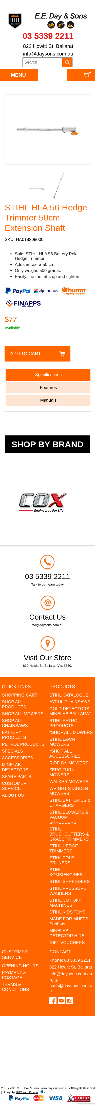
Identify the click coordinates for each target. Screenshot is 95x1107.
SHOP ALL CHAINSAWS (15, 723)
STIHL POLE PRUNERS (61, 860)
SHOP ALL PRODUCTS (14, 704)
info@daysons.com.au (48, 54)
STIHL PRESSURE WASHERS (67, 891)
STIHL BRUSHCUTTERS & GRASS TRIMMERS (69, 834)
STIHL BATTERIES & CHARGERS (69, 803)
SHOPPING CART (19, 695)
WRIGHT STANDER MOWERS (68, 791)
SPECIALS (12, 751)
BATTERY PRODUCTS (14, 735)
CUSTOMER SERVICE (14, 786)
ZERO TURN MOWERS (61, 772)
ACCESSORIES (17, 758)
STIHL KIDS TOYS (67, 912)
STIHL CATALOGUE (69, 695)
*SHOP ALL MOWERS (71, 732)
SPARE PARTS (16, 776)
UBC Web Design (27, 1092)
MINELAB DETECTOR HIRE (67, 933)
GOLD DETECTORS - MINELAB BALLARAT (70, 711)
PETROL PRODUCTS (23, 744)
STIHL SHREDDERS (69, 881)
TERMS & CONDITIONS (15, 987)
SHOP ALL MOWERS (23, 713)
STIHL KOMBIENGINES (66, 872)
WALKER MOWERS (68, 781)
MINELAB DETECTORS (15, 767)
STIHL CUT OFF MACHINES (65, 903)
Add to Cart (25, 353)
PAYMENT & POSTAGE (14, 975)
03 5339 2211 (48, 36)
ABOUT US (13, 795)
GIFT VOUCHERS (67, 942)
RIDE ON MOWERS (68, 763)
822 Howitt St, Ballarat (48, 46)
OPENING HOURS (20, 965)
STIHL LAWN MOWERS (62, 742)
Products (62, 686)
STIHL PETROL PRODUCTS (64, 723)
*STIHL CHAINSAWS (69, 702)
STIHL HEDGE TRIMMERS (63, 848)
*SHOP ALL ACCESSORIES (65, 754)
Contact (60, 951)
